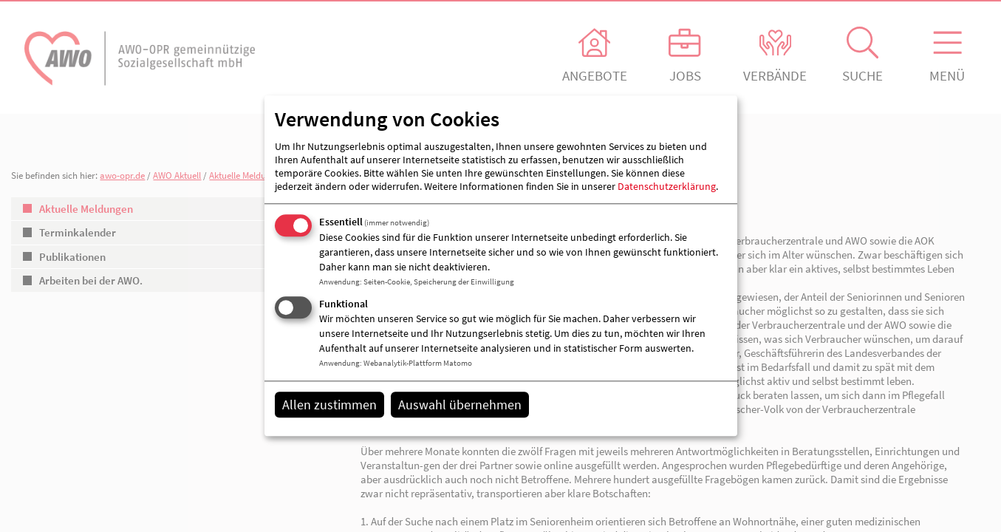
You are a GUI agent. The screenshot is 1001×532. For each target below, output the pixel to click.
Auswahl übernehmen (460, 404)
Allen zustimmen (329, 404)
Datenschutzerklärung (667, 186)
